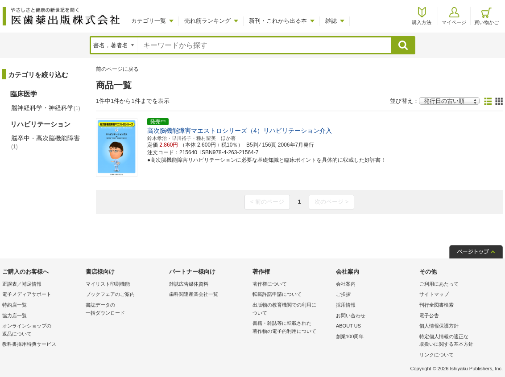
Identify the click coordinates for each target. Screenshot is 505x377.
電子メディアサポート (26, 294)
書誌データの (125, 309)
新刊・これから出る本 (278, 20)
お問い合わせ (350, 315)
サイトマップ (434, 294)
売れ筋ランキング (207, 20)
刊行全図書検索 (436, 304)
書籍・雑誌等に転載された (291, 327)
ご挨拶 (343, 294)
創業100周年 (350, 336)
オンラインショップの (41, 330)
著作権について (269, 284)
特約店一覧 (14, 304)
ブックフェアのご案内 (110, 294)
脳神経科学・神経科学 (45, 107)
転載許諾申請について (277, 294)
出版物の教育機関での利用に (291, 309)
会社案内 (346, 284)
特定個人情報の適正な (458, 341)
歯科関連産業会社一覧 (193, 294)
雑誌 (331, 20)
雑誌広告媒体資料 (188, 284)
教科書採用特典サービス (29, 344)
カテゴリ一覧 (148, 20)
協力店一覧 (14, 315)
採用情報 (346, 304)
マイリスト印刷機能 (108, 284)
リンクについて (436, 354)
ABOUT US (348, 325)
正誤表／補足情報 (21, 284)
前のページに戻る (117, 69)
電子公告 (429, 315)
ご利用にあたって (439, 284)
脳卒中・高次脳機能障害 (45, 142)
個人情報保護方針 (439, 325)
